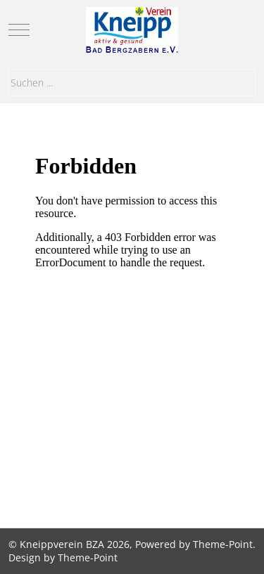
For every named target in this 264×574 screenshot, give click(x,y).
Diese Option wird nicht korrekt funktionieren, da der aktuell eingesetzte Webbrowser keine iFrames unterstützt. (132, 314)
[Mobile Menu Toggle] (19, 29)
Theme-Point (223, 544)
